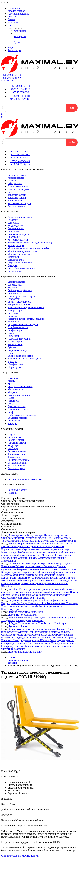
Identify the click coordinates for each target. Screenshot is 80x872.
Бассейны (13, 378)
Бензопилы (13, 222)
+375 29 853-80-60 (11, 77)
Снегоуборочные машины (21, 268)
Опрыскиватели (16, 259)
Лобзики (12, 316)
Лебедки (13, 623)
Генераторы (14, 299)
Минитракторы (16, 245)
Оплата (11, 19)
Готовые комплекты (18, 631)
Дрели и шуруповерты (19, 301)
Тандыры (12, 423)
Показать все (8, 80)
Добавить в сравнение (37, 809)
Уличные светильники (62, 646)
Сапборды (13, 448)
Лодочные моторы (17, 489)
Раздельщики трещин (19, 338)
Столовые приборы (18, 417)
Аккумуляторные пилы (20, 217)
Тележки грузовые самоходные (24, 358)
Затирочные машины (19, 304)
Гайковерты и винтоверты (21, 296)
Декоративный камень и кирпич (25, 651)
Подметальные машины (20, 262)
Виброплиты (14, 293)
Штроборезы (14, 367)
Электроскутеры (16, 468)
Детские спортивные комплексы (25, 479)
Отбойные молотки (18, 327)
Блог (10, 25)
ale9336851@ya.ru (19, 99)
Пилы (11, 333)
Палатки (12, 492)
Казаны (11, 380)
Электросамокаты (17, 465)
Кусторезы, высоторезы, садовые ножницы (31, 242)
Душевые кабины (17, 626)
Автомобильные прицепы (63, 617)
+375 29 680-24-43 (11, 75)
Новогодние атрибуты (19, 395)
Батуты (11, 434)
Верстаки (13, 287)
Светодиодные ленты (39, 643)
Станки (11, 353)
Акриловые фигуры (55, 629)
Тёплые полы (15, 200)
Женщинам (20, 36)
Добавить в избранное (13, 809)
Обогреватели (15, 183)
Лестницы (13, 313)
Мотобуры (13, 321)
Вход (10, 47)
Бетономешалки (16, 281)
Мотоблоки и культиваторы (22, 251)
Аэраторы (13, 219)
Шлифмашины (15, 364)
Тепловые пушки (17, 197)
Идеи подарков (15, 28)
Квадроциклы (15, 445)
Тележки (49, 623)
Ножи (11, 397)
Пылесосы (13, 336)
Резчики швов (15, 344)
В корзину (6, 798)
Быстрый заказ (9, 804)
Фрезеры (12, 361)
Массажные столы (17, 389)
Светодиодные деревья (62, 640)
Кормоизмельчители (18, 239)
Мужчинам (20, 30)
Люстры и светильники (20, 386)
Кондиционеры (16, 177)
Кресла (11, 383)
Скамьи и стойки (17, 451)
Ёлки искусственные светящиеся (26, 629)
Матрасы (12, 392)
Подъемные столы (28, 623)
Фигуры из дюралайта (13, 649)
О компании (14, 8)
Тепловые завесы (17, 194)
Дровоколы (14, 237)
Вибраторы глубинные (20, 290)
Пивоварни (13, 400)
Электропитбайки (17, 462)
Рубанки (12, 347)
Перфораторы (15, 330)
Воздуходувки (15, 225)
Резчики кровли (16, 341)
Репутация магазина (18, 13)
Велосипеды (14, 437)
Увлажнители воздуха (19, 203)
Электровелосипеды (18, 459)
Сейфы (11, 412)
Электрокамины (16, 206)
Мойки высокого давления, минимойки (28, 248)
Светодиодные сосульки (37, 646)
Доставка (12, 16)
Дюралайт (34, 631)
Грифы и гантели (17, 442)
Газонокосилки (16, 228)
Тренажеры (14, 457)
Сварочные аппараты (19, 350)
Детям (17, 42)
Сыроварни (14, 420)
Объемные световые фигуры (16, 634)
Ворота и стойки (16, 440)
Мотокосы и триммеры (20, 254)
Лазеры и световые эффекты (55, 631)
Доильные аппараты (18, 234)
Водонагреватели (17, 175)
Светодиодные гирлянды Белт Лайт (31, 637)
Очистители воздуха (18, 189)
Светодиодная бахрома (44, 634)
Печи (10, 192)
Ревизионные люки (18, 409)
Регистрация (14, 50)
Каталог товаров (16, 10)
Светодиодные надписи (63, 643)
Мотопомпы (14, 256)
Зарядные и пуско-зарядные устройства (22, 620)
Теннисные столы (17, 454)
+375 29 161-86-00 (20, 96)
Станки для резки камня (20, 355)
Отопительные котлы (19, 186)
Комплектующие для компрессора (26, 307)
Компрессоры (15, 310)
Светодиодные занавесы (14, 643)
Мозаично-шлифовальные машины (26, 318)
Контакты (13, 22)
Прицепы (12, 265)
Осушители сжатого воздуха (23, 324)
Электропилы (15, 271)
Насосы (12, 180)
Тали (41, 623)
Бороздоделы (15, 284)
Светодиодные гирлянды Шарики (31, 640)
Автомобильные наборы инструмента (28, 617)
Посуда (11, 403)
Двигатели (13, 231)
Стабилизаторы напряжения (22, 415)
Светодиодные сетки (12, 646)
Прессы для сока (16, 406)
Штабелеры (60, 623)
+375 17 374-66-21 (20, 92)
